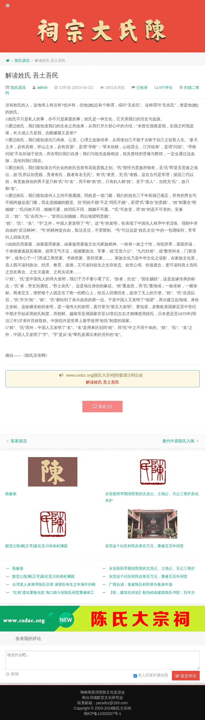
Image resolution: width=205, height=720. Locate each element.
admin (42, 87)
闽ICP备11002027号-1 (102, 713)
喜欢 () (102, 406)
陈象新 (17, 568)
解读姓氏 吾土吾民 (31, 75)
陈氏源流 (22, 60)
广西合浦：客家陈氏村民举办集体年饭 (140, 584)
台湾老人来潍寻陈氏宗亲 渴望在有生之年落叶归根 (54, 584)
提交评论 (185, 675)
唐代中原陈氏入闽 (178, 441)
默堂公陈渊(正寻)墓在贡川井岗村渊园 (43, 576)
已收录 (142, 87)
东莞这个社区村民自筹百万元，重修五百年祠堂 (148, 576)
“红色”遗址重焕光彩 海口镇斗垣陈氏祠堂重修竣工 (53, 592)
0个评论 (166, 87)
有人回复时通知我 (150, 676)
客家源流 (19, 441)
